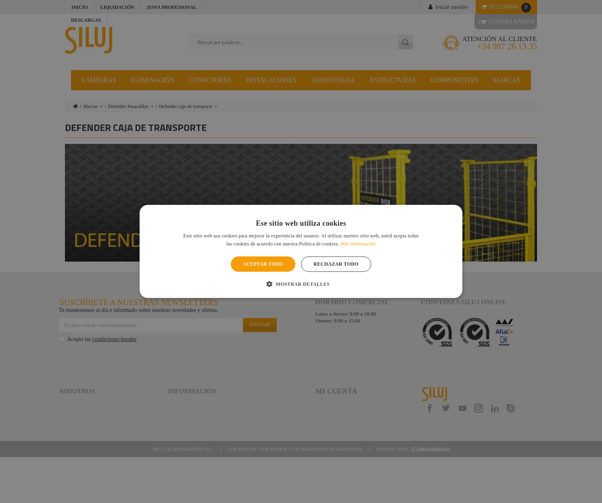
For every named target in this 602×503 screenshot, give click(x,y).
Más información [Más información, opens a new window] (358, 244)
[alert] (301, 251)
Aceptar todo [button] (263, 264)
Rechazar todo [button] (336, 264)
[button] (301, 284)
